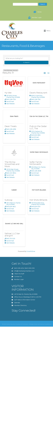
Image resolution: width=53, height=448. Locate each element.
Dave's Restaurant (38, 92)
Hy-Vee (8, 92)
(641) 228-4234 (19, 268)
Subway (8, 200)
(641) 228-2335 (30, 268)
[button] (44, 73)
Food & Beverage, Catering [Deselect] (11, 70)
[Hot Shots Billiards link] (39, 190)
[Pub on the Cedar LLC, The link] (39, 116)
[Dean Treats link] (14, 116)
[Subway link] (14, 190)
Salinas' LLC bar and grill (12, 234)
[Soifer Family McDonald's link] (39, 152)
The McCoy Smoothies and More (12, 164)
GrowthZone (30, 251)
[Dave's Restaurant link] (39, 83)
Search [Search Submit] (26, 62)
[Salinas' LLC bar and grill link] (14, 223)
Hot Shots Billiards (38, 200)
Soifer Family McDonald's (36, 163)
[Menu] (47, 30)
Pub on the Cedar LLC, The (38, 127)
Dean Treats (11, 126)
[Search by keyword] (26, 58)
